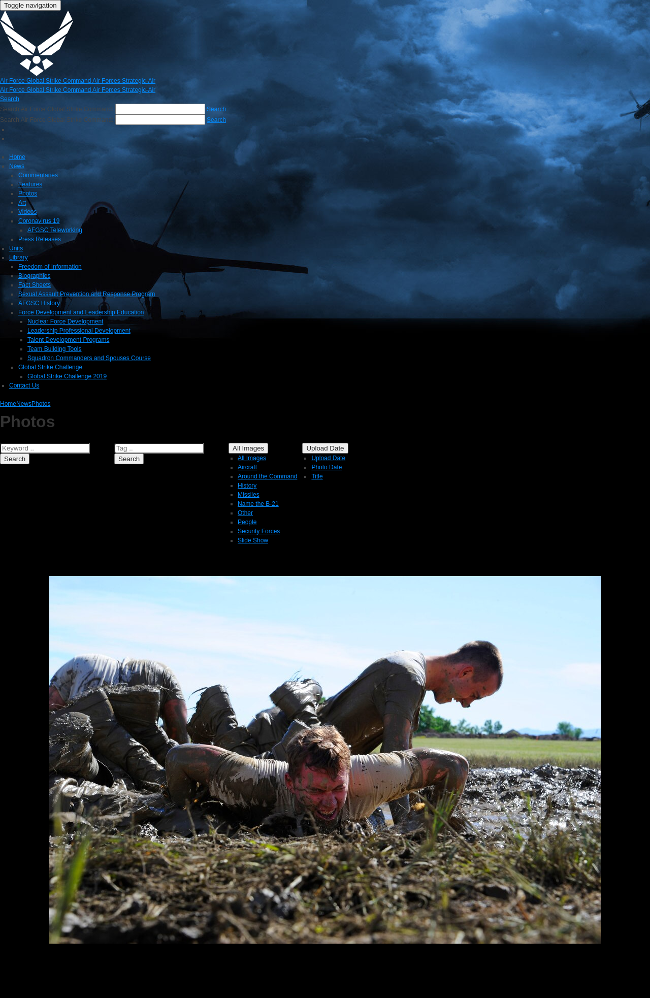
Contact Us (24, 385)
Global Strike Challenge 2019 (67, 376)
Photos (27, 193)
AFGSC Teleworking (54, 230)
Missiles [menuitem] (248, 494)
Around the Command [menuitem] (267, 476)
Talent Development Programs (68, 339)
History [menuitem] (247, 485)
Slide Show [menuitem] (253, 540)
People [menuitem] (247, 522)
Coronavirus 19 (38, 220)
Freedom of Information (50, 266)
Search (14, 459)
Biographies (34, 275)
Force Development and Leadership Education (81, 312)
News (16, 166)
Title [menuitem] (316, 476)
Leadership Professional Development (79, 330)
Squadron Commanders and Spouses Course (89, 358)
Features (30, 184)
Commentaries (38, 175)
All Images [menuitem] (252, 458)
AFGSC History (39, 303)
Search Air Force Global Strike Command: (57, 109)
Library (18, 257)
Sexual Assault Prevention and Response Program (86, 294)
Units (16, 248)
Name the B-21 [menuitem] (258, 503)
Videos (27, 211)
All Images (248, 448)
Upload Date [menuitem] (328, 458)
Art (22, 202)
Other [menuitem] (245, 513)
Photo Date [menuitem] (326, 467)
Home (17, 156)
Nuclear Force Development (65, 321)
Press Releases (39, 239)
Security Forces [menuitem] (259, 531)
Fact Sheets (34, 284)
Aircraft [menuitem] (247, 467)
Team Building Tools (54, 348)
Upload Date (325, 448)
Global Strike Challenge (50, 367)
